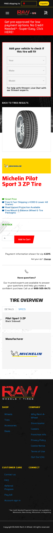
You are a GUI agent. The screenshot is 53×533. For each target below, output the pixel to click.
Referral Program (8, 487)
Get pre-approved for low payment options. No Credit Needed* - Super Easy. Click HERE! (24, 27)
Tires (7, 420)
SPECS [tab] (22, 309)
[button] (8, 129)
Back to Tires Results (15, 103)
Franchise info (38, 434)
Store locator (38, 423)
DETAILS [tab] (9, 309)
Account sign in (12, 500)
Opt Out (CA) (37, 457)
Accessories (10, 425)
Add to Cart (24, 239)
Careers (35, 429)
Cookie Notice (38, 446)
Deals (7, 431)
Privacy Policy (38, 440)
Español (44, 3)
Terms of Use (38, 451)
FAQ (6, 480)
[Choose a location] (24, 3)
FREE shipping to (12, 3)
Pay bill (8, 495)
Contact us (10, 474)
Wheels (8, 414)
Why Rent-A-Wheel (38, 415)
